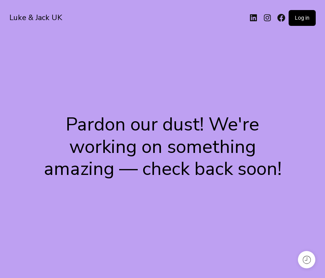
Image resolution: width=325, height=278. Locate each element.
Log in (302, 18)
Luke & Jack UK (35, 17)
